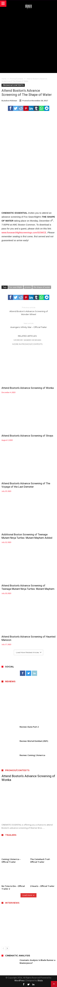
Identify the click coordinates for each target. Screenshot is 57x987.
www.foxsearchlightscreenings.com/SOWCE (24, 232)
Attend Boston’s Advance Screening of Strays (27, 435)
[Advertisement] (28, 41)
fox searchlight (15, 287)
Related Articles (27, 336)
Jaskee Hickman (10, 100)
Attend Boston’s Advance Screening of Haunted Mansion (28, 638)
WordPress (19, 980)
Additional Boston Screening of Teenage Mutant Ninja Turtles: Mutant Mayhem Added (27, 536)
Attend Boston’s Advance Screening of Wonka (28, 387)
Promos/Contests (16, 79)
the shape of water (41, 287)
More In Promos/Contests (27, 344)
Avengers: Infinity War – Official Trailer (28, 325)
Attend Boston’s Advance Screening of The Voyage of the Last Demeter (26, 485)
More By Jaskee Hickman (27, 340)
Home (4, 79)
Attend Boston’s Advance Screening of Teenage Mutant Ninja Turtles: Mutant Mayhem (28, 587)
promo (28, 287)
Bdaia (40, 980)
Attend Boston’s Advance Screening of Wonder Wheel (28, 311)
